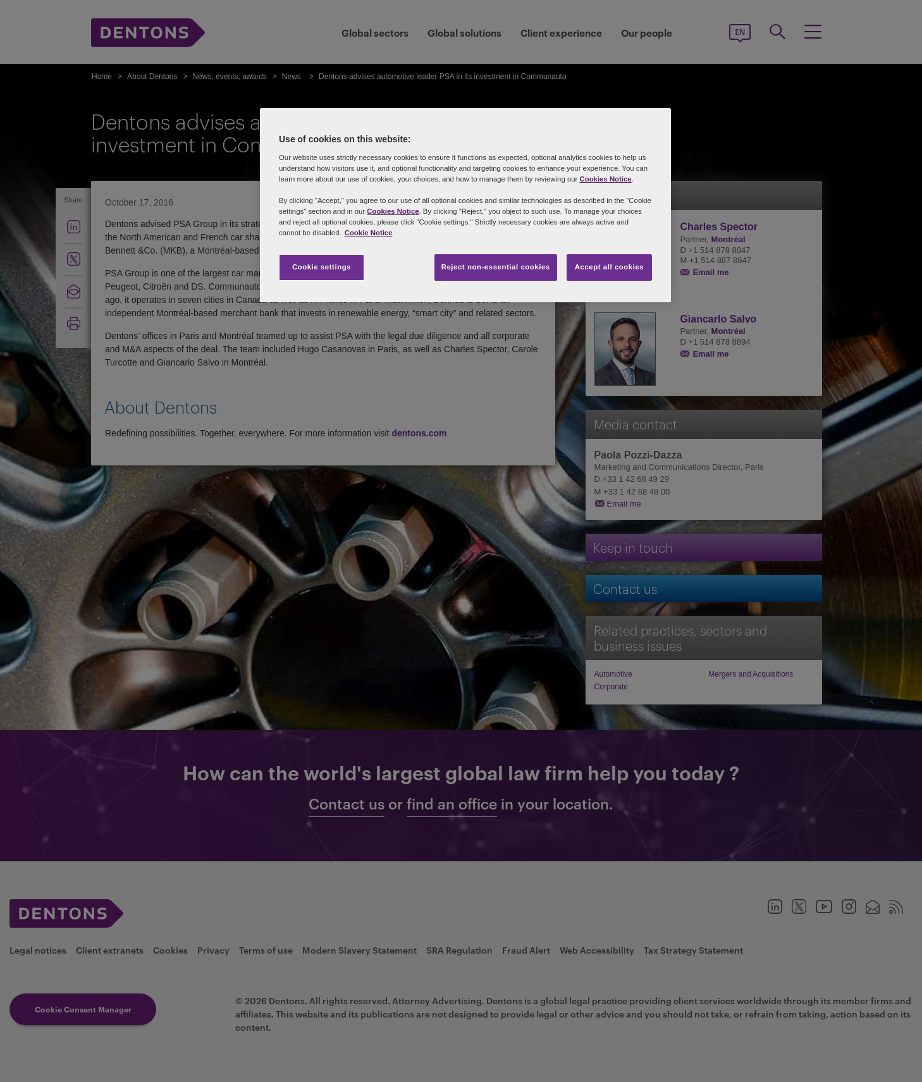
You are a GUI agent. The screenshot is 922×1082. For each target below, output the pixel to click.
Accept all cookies (609, 267)
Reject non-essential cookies (495, 267)
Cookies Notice (605, 179)
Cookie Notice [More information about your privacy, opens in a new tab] (369, 233)
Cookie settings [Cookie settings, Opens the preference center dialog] (321, 267)
